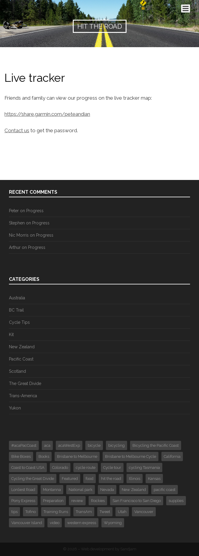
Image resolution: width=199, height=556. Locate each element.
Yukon (15, 408)
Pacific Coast (21, 359)
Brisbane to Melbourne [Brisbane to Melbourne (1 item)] (77, 456)
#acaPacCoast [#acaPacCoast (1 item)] (23, 445)
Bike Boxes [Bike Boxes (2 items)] (21, 456)
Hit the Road (99, 26)
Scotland (17, 371)
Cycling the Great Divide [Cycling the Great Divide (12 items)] (32, 478)
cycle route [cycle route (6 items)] (85, 467)
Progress (35, 210)
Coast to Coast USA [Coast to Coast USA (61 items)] (27, 467)
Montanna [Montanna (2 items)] (52, 489)
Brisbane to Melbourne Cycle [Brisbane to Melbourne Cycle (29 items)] (130, 456)
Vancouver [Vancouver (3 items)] (143, 511)
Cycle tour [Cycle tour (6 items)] (112, 467)
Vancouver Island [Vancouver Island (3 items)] (26, 522)
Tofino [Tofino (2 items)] (30, 511)
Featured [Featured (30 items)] (70, 478)
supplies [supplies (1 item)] (176, 500)
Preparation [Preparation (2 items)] (53, 500)
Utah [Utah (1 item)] (122, 511)
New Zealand (22, 346)
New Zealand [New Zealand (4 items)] (134, 489)
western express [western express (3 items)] (81, 522)
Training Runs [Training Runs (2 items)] (56, 511)
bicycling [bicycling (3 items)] (116, 445)
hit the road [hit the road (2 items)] (111, 478)
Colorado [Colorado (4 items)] (60, 467)
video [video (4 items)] (54, 522)
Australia (17, 297)
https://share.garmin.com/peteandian (47, 114)
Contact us (16, 130)
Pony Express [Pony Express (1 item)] (23, 500)
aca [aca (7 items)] (47, 445)
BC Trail (16, 310)
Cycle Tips (19, 322)
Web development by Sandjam (108, 549)
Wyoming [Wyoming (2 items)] (113, 522)
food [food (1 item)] (89, 478)
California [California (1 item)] (172, 456)
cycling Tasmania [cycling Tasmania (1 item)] (144, 467)
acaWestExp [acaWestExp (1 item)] (69, 445)
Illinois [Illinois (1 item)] (134, 478)
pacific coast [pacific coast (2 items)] (164, 489)
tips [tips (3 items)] (14, 511)
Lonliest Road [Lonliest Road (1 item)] (23, 489)
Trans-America (23, 395)
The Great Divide (25, 383)
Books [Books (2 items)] (43, 456)
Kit (11, 334)
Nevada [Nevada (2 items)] (107, 489)
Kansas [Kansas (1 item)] (154, 478)
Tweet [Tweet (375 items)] (105, 511)
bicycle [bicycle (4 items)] (94, 445)
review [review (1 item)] (77, 500)
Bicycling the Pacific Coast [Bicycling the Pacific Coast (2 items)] (155, 445)
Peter (14, 210)
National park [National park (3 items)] (80, 489)
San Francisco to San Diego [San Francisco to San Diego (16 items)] (136, 500)
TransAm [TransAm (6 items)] (84, 511)
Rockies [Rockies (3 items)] (98, 500)
